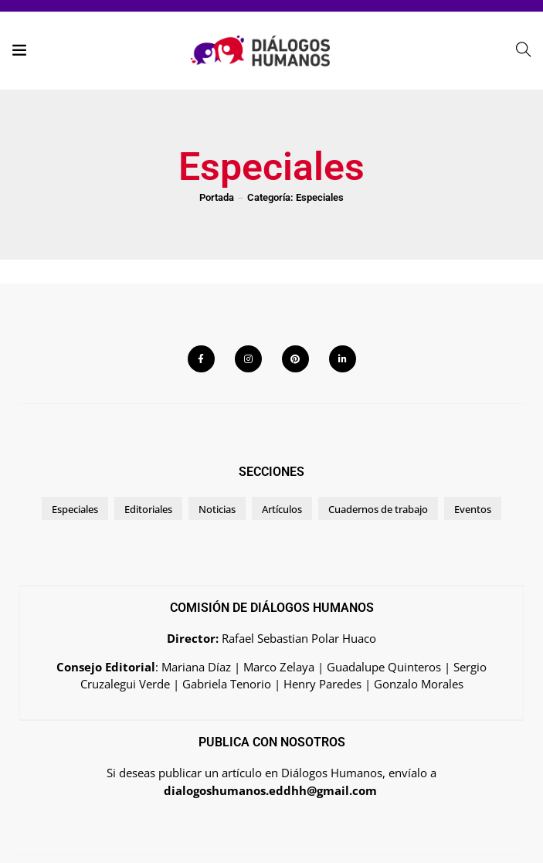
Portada (216, 197)
